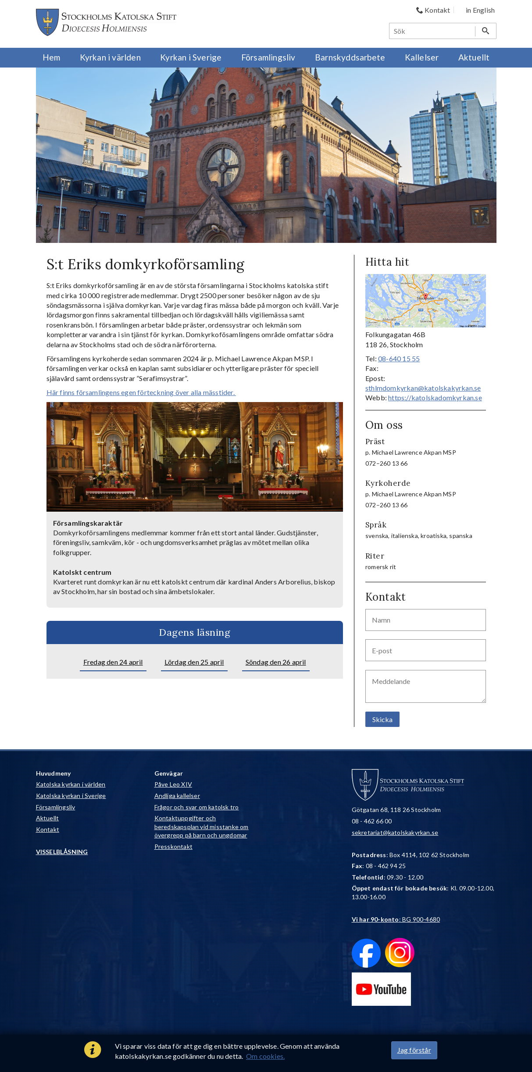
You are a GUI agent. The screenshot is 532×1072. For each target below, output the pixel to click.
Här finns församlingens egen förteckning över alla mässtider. (141, 392)
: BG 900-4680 (396, 919)
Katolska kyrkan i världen (71, 784)
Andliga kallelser (177, 795)
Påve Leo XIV (173, 784)
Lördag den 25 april (194, 662)
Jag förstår (414, 1050)
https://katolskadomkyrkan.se (435, 397)
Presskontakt (173, 846)
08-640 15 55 (399, 358)
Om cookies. (265, 1056)
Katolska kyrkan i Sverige (71, 795)
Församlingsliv (55, 807)
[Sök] (432, 31)
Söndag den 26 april (276, 662)
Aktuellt (47, 818)
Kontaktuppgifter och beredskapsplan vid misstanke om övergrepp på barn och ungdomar (201, 826)
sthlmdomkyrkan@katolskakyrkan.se (423, 388)
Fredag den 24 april (113, 662)
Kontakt (47, 829)
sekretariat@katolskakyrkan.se (395, 832)
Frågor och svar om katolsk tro (196, 807)
